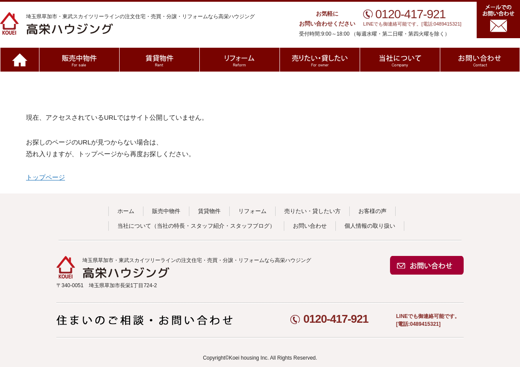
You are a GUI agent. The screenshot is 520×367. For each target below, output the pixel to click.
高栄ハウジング (100, 23)
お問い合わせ (480, 60)
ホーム (19, 60)
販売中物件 (79, 60)
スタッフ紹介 (207, 226)
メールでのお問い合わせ (498, 20)
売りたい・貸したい (320, 60)
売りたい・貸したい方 (312, 211)
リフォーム (239, 60)
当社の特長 (171, 226)
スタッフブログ (250, 226)
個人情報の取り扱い (369, 226)
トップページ (45, 177)
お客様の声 (372, 211)
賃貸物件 (159, 60)
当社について (400, 60)
